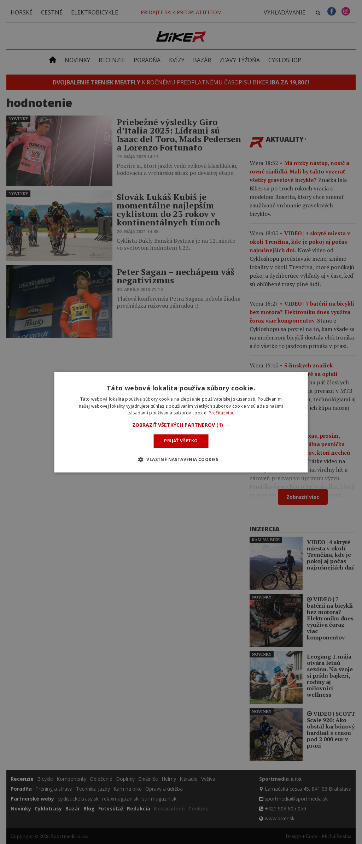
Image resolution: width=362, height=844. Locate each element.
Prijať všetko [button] (181, 441)
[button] (180, 425)
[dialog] (181, 422)
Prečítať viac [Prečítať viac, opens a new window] (221, 413)
